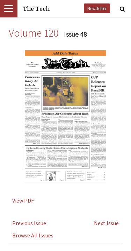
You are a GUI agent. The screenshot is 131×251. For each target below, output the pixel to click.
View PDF (23, 200)
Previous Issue (29, 223)
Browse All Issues (32, 235)
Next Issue (106, 223)
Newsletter (97, 8)
